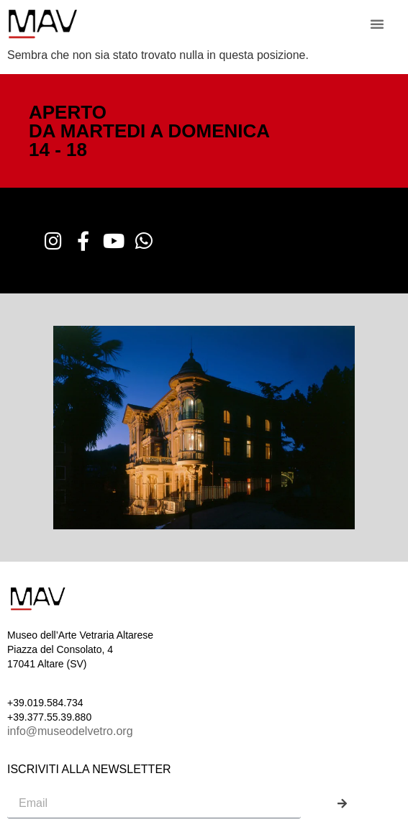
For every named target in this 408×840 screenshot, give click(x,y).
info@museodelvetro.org (70, 731)
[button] (377, 24)
